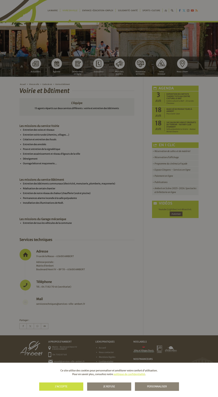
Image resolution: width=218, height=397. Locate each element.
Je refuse (109, 386)
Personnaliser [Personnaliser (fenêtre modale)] (157, 386)
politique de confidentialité (129, 374)
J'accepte (61, 386)
